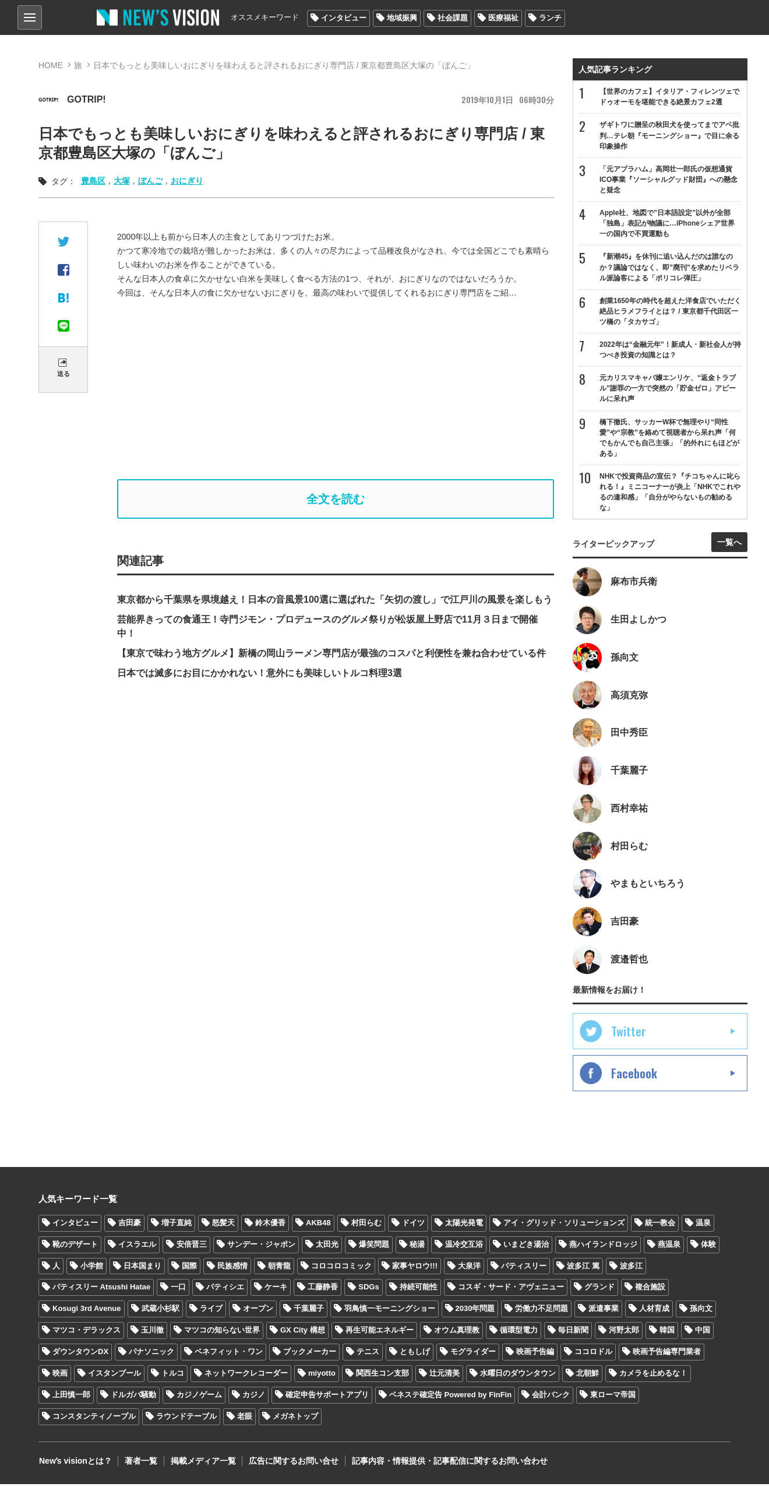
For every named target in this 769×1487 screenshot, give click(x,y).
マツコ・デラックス (86, 1332)
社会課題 (453, 17)
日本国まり (142, 1268)
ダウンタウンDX (80, 1354)
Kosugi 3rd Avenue (86, 1311)
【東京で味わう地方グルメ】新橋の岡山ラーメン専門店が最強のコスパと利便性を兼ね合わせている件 (331, 653)
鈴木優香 (270, 1225)
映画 (60, 1376)
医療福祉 (503, 17)
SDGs (368, 1289)
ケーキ (275, 1289)
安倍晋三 (192, 1247)
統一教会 (660, 1225)
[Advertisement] (344, 389)
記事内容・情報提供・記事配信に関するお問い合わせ (446, 1463)
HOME (50, 65)
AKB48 (318, 1225)
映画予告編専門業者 (667, 1354)
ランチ (550, 17)
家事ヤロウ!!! (415, 1268)
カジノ (253, 1397)
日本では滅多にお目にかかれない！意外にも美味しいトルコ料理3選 (259, 673)
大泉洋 (469, 1268)
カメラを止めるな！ (653, 1376)
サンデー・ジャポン (261, 1247)
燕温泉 (669, 1247)
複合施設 (650, 1289)
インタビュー (343, 17)
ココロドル (593, 1354)
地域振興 (402, 17)
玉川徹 (152, 1332)
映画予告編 (535, 1354)
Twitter (628, 1034)
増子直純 (176, 1225)
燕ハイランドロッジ (603, 1247)
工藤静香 (323, 1289)
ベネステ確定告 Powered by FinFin (450, 1397)
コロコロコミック (341, 1268)
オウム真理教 (456, 1332)
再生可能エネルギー (379, 1332)
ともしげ (415, 1354)
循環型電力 (519, 1332)
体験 (708, 1247)
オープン (258, 1311)
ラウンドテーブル (186, 1419)
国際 (189, 1268)
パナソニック (151, 1354)
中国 (702, 1332)
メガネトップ (295, 1419)
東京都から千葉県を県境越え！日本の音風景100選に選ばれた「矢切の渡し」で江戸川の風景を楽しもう (334, 599)
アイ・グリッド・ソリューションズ (564, 1225)
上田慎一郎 (71, 1397)
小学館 (91, 1268)
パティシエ (225, 1289)
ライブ (211, 1311)
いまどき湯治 (526, 1247)
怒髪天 (223, 1225)
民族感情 (232, 1268)
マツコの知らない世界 (222, 1332)
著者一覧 (140, 1463)
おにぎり (187, 180)
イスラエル (137, 1247)
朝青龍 (279, 1268)
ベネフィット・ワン (229, 1354)
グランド (599, 1289)
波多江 (631, 1268)
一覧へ (729, 544)
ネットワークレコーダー (246, 1376)
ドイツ (413, 1225)
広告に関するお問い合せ (291, 1463)
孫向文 (701, 1311)
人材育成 (654, 1311)
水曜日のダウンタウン (518, 1376)
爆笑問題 (374, 1247)
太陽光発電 (464, 1225)
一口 (178, 1289)
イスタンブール (114, 1376)
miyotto (322, 1376)
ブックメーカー (309, 1354)
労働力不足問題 (541, 1311)
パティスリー (523, 1268)
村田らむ (366, 1225)
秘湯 (417, 1247)
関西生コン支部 (382, 1376)
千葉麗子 (309, 1311)
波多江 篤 (583, 1268)
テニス (368, 1354)
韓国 (667, 1332)
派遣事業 (603, 1311)
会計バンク (551, 1397)
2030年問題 (475, 1311)
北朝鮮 (587, 1376)
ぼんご (150, 180)
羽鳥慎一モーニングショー (389, 1311)
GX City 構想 (302, 1332)
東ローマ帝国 (613, 1397)
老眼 (244, 1419)
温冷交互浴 (464, 1247)
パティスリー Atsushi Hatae (101, 1289)
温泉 (703, 1225)
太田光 (327, 1247)
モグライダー (473, 1354)
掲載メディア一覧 (201, 1463)
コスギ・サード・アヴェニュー (511, 1289)
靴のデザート (75, 1247)
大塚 (122, 180)
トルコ (172, 1376)
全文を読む (335, 499)
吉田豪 (129, 1225)
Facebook (634, 1076)
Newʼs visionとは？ (74, 1463)
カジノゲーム (199, 1397)
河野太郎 (624, 1332)
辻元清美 (444, 1376)
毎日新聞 (573, 1332)
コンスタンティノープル (94, 1419)
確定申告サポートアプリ (327, 1397)
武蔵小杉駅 (160, 1311)
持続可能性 (419, 1289)
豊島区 (93, 180)
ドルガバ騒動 (133, 1397)
